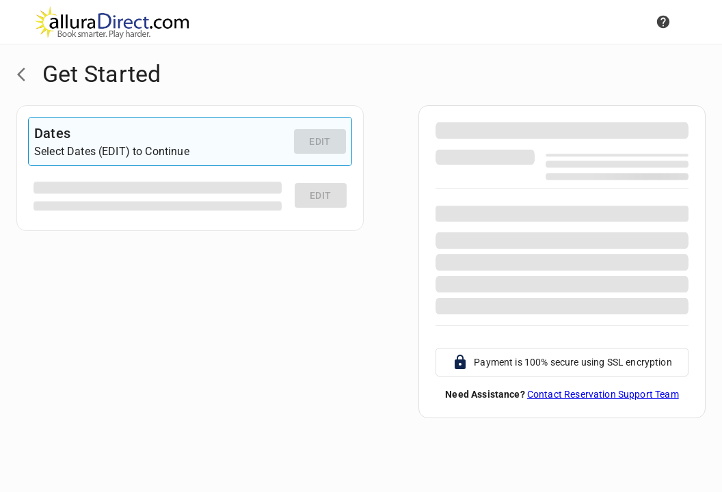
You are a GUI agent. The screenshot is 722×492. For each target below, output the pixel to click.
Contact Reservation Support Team (603, 394)
